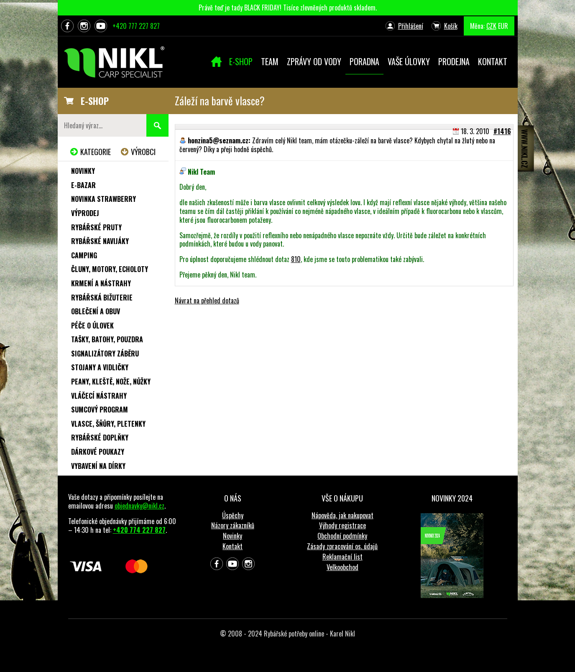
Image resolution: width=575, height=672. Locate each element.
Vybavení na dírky (98, 466)
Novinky (83, 171)
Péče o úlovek (92, 326)
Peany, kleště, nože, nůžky (111, 382)
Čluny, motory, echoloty (109, 269)
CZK (491, 26)
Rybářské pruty (96, 227)
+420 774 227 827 (139, 530)
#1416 (502, 131)
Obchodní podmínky (342, 536)
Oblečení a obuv (95, 311)
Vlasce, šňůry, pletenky (108, 424)
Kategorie (95, 151)
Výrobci (143, 151)
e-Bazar (83, 185)
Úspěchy (232, 515)
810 (296, 259)
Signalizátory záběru (105, 354)
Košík (450, 26)
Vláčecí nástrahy (99, 396)
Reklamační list (342, 557)
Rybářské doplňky (99, 438)
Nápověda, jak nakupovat (342, 515)
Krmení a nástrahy (101, 283)
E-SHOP (95, 100)
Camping (84, 255)
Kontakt (232, 546)
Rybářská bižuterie (102, 298)
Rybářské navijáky (100, 241)
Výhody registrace (342, 525)
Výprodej (85, 213)
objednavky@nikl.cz (139, 506)
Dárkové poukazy (97, 452)
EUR (503, 26)
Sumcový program (99, 410)
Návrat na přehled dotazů (207, 300)
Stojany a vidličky (99, 367)
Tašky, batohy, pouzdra (107, 339)
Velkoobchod (342, 567)
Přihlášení (410, 26)
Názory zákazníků (232, 525)
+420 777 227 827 (136, 26)
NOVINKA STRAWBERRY (103, 199)
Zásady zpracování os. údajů (342, 546)
